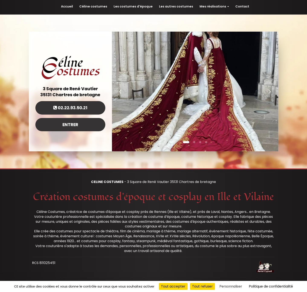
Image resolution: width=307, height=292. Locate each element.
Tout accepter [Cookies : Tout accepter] (173, 286)
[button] (120, 91)
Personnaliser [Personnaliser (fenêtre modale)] (230, 286)
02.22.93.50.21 (70, 108)
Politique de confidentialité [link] (271, 286)
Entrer (70, 125)
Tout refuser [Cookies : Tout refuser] (202, 286)
